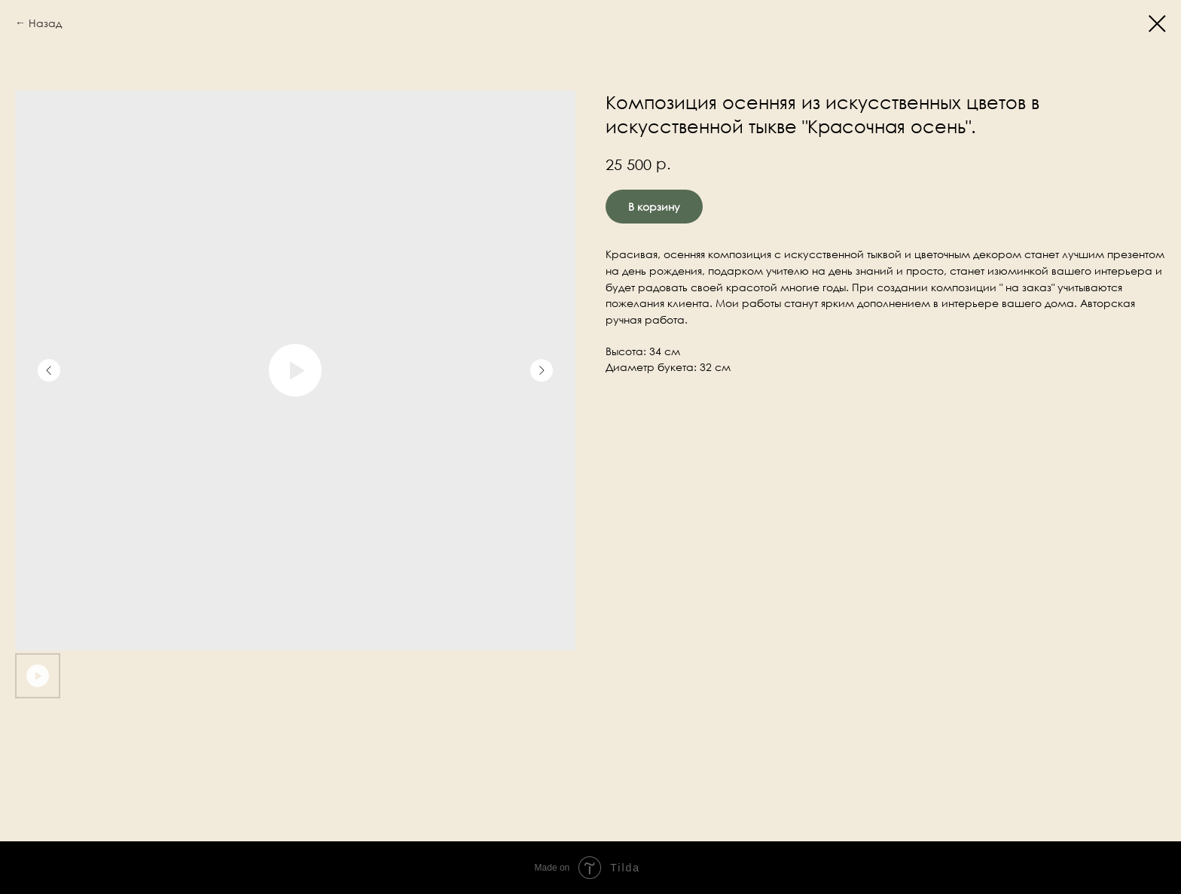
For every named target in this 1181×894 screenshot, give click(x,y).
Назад (45, 23)
